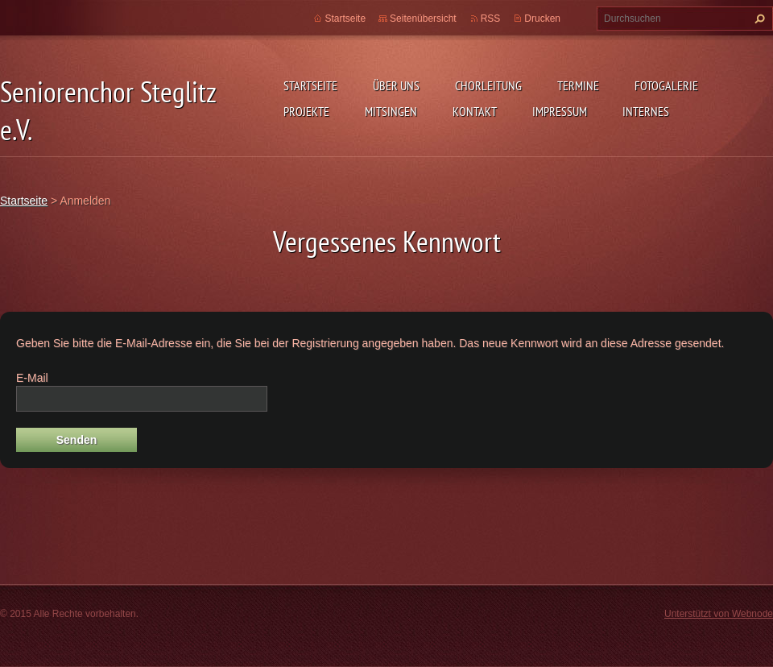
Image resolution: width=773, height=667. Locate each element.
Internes (645, 111)
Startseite (310, 85)
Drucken (542, 18)
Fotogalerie (666, 85)
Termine (578, 85)
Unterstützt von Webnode (718, 613)
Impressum (559, 111)
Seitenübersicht (423, 18)
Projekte (306, 111)
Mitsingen (391, 111)
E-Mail (32, 377)
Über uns (396, 85)
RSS (491, 18)
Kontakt (475, 111)
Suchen (758, 18)
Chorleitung (488, 85)
